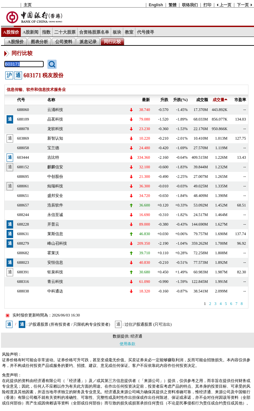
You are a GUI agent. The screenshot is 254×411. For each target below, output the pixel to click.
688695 (23, 176)
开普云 (53, 224)
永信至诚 (55, 214)
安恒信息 (55, 262)
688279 (23, 243)
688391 (23, 272)
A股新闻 (31, 32)
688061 (23, 186)
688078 (23, 128)
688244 (23, 214)
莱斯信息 (55, 234)
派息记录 (88, 41)
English (156, 5)
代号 (21, 99)
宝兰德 (53, 148)
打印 (207, 5)
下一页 (243, 5)
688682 (23, 253)
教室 (129, 32)
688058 (23, 148)
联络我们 (190, 5)
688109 (23, 119)
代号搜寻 (145, 32)
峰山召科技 (57, 243)
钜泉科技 (55, 272)
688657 (23, 205)
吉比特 (53, 157)
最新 (146, 99)
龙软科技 (55, 128)
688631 (23, 234)
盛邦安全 (55, 195)
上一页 (225, 5)
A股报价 (11, 32)
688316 (23, 281)
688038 (23, 291)
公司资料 (63, 41)
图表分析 (39, 41)
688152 (23, 167)
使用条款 (127, 344)
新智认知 (55, 138)
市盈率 (240, 99)
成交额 (202, 99)
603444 (23, 157)
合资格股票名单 (94, 32)
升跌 (164, 99)
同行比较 (112, 41)
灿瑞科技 (55, 186)
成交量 (220, 99)
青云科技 (55, 281)
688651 (23, 195)
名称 (51, 99)
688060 (23, 109)
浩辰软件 (55, 205)
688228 (23, 224)
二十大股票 (65, 32)
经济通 (136, 336)
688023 (23, 262)
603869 (23, 138)
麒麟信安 (55, 167)
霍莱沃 (53, 253)
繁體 (172, 5)
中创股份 (55, 176)
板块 (117, 32)
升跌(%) (180, 99)
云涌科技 (55, 109)
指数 (46, 32)
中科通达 (55, 291)
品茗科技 (55, 119)
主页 (28, 5)
